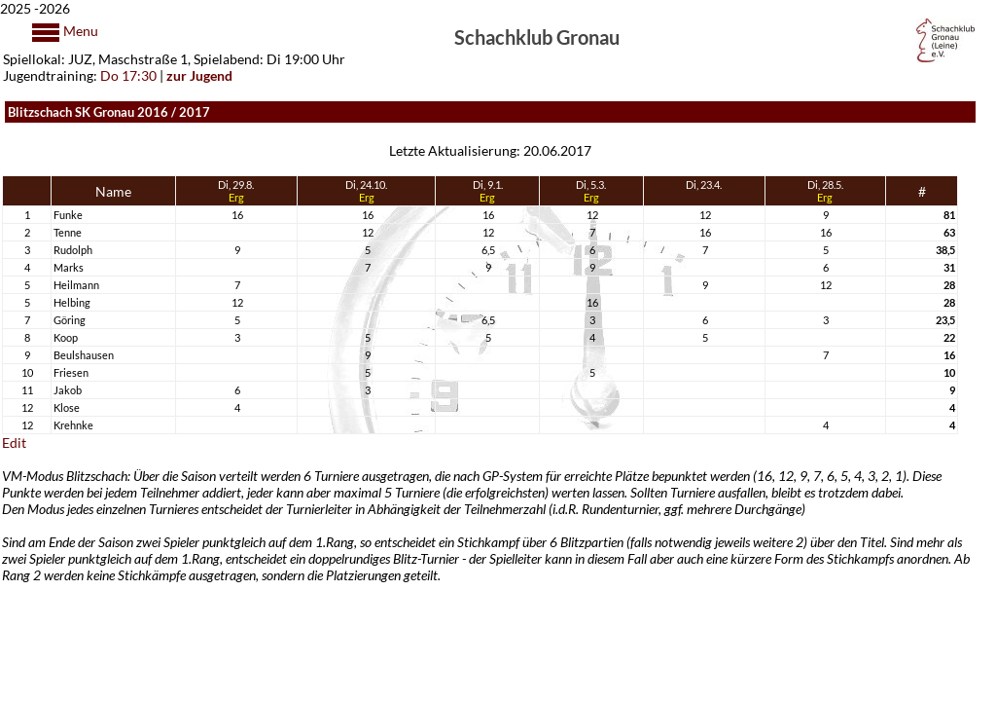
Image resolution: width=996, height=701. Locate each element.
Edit (14, 442)
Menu (79, 30)
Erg (236, 197)
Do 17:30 (128, 75)
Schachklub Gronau (537, 36)
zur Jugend (199, 75)
